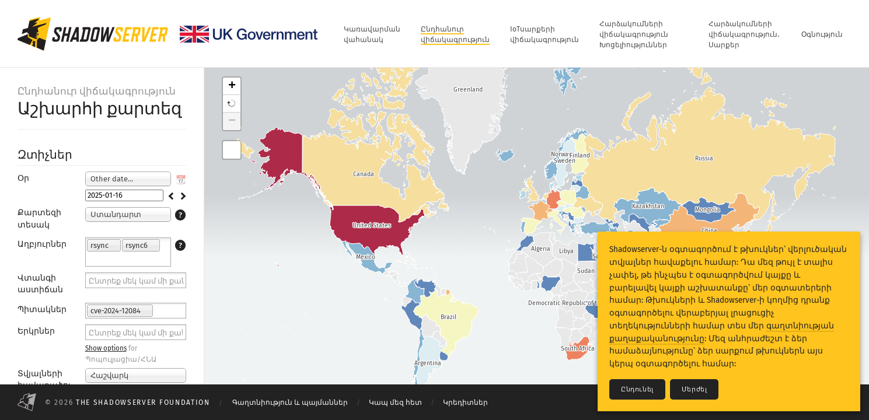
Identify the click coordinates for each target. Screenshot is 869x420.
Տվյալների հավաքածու (45, 379)
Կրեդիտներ (465, 402)
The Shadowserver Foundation (143, 402)
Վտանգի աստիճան (40, 284)
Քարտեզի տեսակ (39, 218)
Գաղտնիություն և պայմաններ (290, 402)
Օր (23, 178)
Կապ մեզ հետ (395, 402)
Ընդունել (637, 389)
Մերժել (694, 389)
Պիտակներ (42, 309)
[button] (231, 104)
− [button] (232, 121)
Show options (106, 348)
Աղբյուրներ (42, 244)
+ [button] (232, 86)
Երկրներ (36, 331)
